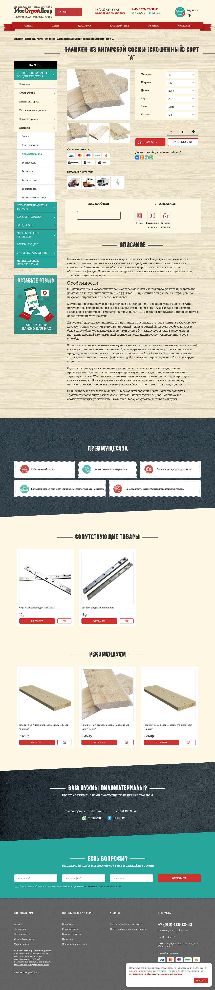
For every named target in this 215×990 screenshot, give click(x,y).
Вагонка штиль (28, 119)
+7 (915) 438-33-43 (125, 811)
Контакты (184, 25)
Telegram (156, 13)
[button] (71, 133)
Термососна (29, 162)
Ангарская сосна (32, 153)
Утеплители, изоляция (36, 253)
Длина (145, 90)
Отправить (179, 878)
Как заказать (22, 934)
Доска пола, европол (74, 944)
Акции (28, 25)
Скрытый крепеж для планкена (37, 607)
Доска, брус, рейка (36, 217)
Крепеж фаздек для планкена (97, 607)
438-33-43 (107, 9)
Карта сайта (21, 944)
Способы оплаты (24, 939)
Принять (201, 980)
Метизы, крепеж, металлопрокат (36, 262)
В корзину (37, 621)
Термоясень (29, 180)
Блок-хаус (25, 84)
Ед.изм (145, 114)
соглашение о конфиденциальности (102, 886)
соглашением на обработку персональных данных (155, 974)
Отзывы (153, 25)
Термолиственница (34, 197)
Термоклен (28, 171)
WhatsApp (140, 13)
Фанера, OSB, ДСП (36, 245)
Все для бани (36, 225)
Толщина (146, 74)
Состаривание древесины (126, 924)
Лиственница (30, 145)
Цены (55, 25)
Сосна (25, 136)
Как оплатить (119, 25)
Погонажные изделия (32, 110)
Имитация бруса (29, 101)
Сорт (144, 98)
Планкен (24, 127)
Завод (144, 106)
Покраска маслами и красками (129, 929)
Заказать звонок (144, 9)
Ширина (146, 82)
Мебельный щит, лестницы (36, 234)
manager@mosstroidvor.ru (110, 12)
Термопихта (29, 188)
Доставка (84, 25)
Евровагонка (27, 92)
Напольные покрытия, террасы (36, 207)
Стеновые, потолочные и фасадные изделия (36, 74)
